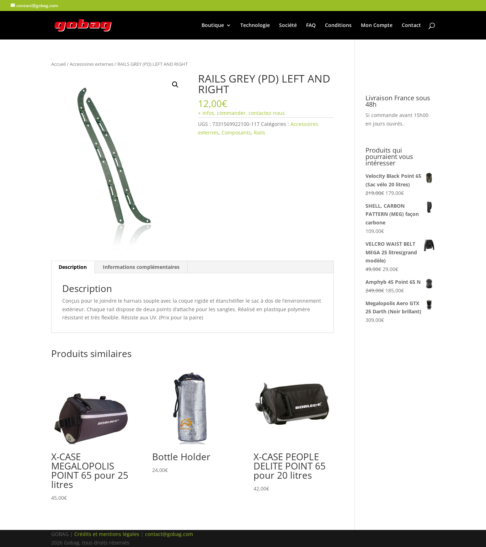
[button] (175, 84)
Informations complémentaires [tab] (141, 267)
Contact (411, 25)
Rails (259, 132)
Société (288, 25)
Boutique (213, 25)
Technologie (255, 25)
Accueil (58, 64)
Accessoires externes (91, 64)
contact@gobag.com (169, 534)
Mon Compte (376, 25)
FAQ (311, 25)
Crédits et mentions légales (106, 534)
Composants (236, 132)
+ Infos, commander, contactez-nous (241, 113)
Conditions (338, 25)
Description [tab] (73, 267)
